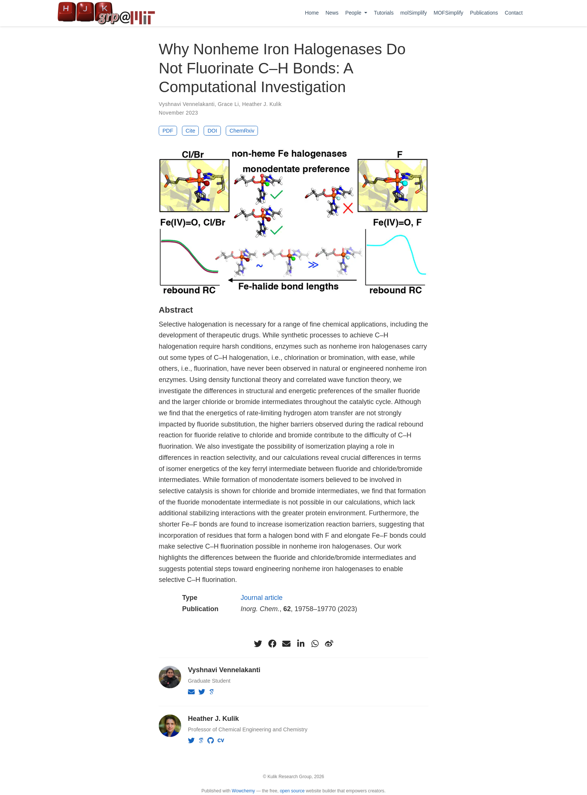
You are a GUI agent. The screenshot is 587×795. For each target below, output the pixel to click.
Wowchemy (243, 791)
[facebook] (272, 643)
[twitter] (258, 643)
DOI (212, 131)
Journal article (262, 597)
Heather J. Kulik (262, 104)
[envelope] (286, 643)
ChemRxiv (241, 131)
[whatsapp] (314, 643)
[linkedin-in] (300, 643)
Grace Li (228, 104)
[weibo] (329, 643)
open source (292, 791)
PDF (167, 131)
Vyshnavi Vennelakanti (187, 104)
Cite (190, 131)
